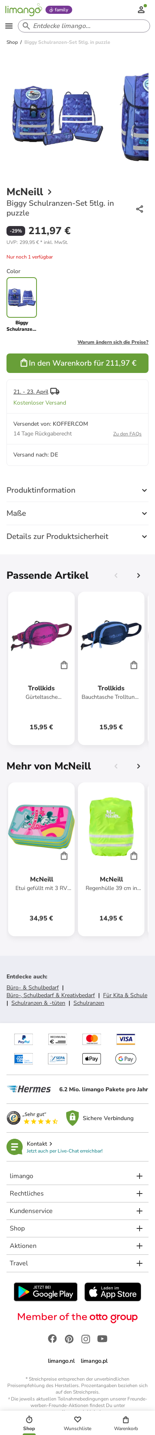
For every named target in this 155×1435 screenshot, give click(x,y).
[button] (37, 242)
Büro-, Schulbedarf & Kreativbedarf (50, 995)
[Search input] (82, 26)
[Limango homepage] (23, 9)
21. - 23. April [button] (30, 392)
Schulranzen (88, 1003)
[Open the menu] (9, 26)
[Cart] (64, 664)
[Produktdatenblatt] (41, 669)
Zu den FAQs (127, 434)
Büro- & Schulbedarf (32, 987)
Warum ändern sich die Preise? (113, 342)
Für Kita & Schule (125, 995)
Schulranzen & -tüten (38, 1003)
